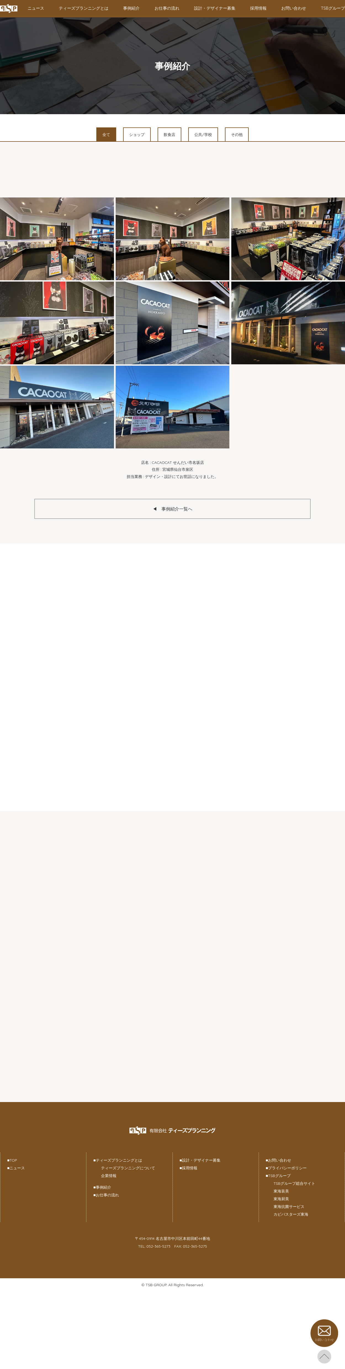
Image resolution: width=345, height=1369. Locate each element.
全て (106, 134)
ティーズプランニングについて (128, 1167)
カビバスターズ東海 (291, 1214)
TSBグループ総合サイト (294, 1183)
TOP (12, 1160)
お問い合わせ (293, 8)
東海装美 (281, 1191)
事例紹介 (131, 8)
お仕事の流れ (167, 8)
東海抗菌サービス (289, 1206)
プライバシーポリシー (286, 1167)
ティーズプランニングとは (83, 8)
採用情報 (258, 8)
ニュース (36, 8)
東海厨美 (281, 1198)
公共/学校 (203, 134)
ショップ (137, 134)
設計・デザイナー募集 (214, 8)
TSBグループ (333, 8)
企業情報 (108, 1175)
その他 (237, 134)
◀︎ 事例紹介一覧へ (172, 509)
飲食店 (169, 134)
